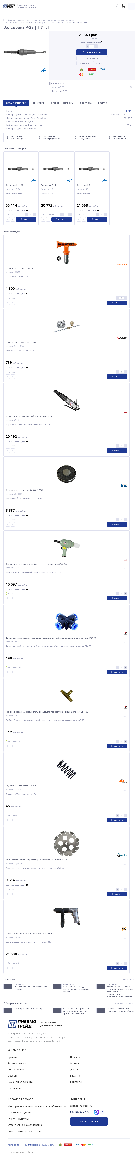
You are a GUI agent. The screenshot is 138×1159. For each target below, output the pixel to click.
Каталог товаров (20, 1099)
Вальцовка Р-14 (48, 185)
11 (130, 128)
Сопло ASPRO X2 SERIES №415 (19, 268)
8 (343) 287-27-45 (79, 1111)
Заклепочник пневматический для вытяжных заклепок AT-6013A (36, 564)
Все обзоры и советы (125, 1003)
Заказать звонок (89, 1121)
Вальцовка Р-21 (84, 185)
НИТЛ (128, 111)
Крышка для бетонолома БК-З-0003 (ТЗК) (24, 490)
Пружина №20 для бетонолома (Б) (21, 786)
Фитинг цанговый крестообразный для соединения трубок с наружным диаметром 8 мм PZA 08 (51, 638)
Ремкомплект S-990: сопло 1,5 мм (21, 342)
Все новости (129, 979)
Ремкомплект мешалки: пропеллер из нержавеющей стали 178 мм (37, 859)
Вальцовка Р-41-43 (14, 185)
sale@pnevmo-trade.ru (81, 1105)
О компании (17, 1050)
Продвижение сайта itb (21, 1152)
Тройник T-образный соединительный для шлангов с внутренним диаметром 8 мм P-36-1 (47, 712)
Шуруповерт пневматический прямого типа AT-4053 (30, 416)
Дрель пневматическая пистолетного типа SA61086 (30, 933)
